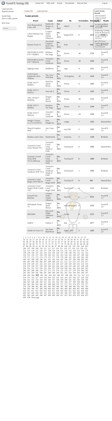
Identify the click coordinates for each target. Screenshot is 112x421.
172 (32, 257)
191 (45, 259)
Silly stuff (50, 3)
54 (53, 242)
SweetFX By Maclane (32, 197)
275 (61, 270)
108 (32, 248)
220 (32, 264)
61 (75, 242)
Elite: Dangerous (50, 122)
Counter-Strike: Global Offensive (49, 35)
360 (82, 282)
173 (36, 257)
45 (24, 242)
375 (78, 284)
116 (65, 248)
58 (65, 242)
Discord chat (82, 3)
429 (36, 293)
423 (78, 291)
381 (36, 286)
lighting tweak (33, 69)
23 (85, 237)
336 (49, 280)
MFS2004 (31, 214)
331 (28, 280)
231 (78, 264)
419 (61, 291)
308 (66, 275)
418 (57, 291)
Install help (6, 16)
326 (74, 278)
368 (49, 284)
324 (65, 278)
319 (45, 278)
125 (36, 251)
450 (57, 295)
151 (78, 253)
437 (70, 293)
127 (45, 251)
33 (53, 240)
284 (32, 273)
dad (65, 223)
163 (61, 255)
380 (32, 286)
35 (59, 240)
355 (61, 282)
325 (70, 278)
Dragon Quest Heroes (48, 99)
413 (36, 291)
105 (86, 246)
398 (41, 289)
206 (41, 262)
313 (87, 275)
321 (53, 278)
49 (37, 242)
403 (61, 289)
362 (24, 284)
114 (57, 248)
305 (54, 275)
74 (49, 244)
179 (61, 257)
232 (82, 264)
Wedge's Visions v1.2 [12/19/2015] (34, 122)
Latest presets (7, 9)
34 (56, 240)
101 (69, 246)
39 (72, 240)
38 (68, 240)
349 (36, 282)
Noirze (66, 53)
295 (78, 273)
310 (74, 275)
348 (32, 282)
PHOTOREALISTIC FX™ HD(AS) (35, 61)
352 (49, 282)
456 (82, 295)
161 (53, 255)
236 (32, 266)
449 (53, 295)
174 (41, 257)
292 (65, 273)
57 (62, 242)
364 (32, 284)
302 (41, 275)
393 (86, 286)
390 (74, 286)
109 (36, 248)
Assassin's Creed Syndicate (50, 61)
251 (28, 268)
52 (46, 242)
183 (78, 257)
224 (49, 264)
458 (24, 297)
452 (65, 295)
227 (61, 264)
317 (36, 278)
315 (28, 278)
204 (32, 262)
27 (33, 240)
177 (53, 257)
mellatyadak (101, 47)
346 (24, 282)
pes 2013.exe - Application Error (102, 42)
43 (84, 240)
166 (74, 255)
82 (75, 244)
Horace (99, 38)
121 (85, 248)
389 (70, 286)
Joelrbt (66, 214)
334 (41, 280)
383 (45, 286)
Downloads (69, 3)
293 (70, 273)
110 (41, 248)
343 (78, 280)
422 (74, 291)
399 (45, 289)
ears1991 (67, 129)
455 (78, 295)
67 (27, 244)
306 (58, 275)
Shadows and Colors (35, 137)
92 (40, 246)
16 (63, 237)
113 (53, 248)
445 (36, 295)
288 (49, 273)
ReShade (104, 26)
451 (61, 295)
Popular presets (8, 11)
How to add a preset (9, 18)
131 (61, 251)
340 (65, 280)
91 (37, 246)
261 (70, 268)
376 (82, 284)
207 (45, 262)
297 (86, 273)
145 (53, 253)
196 (65, 259)
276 (65, 270)
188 (32, 259)
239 (45, 266)
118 (73, 248)
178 (57, 257)
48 (33, 242)
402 (57, 289)
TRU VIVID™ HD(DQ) (33, 99)
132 (65, 251)
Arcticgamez (69, 76)
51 (43, 242)
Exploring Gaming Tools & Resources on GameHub (102, 32)
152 (82, 253)
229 (70, 264)
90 (33, 246)
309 (70, 275)
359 (78, 282)
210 (57, 262)
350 (41, 282)
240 (49, 266)
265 (86, 268)
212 (65, 262)
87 (24, 246)
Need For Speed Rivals (49, 83)
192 (49, 259)
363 (28, 284)
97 (56, 246)
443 (28, 295)
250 (24, 268)
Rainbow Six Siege (49, 53)
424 (82, 291)
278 (74, 270)
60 (72, 242)
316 (32, 278)
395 (28, 289)
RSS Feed (6, 23)
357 (70, 282)
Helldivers (50, 69)
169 (86, 255)
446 (41, 295)
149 (70, 253)
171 (28, 257)
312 (83, 275)
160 (49, 255)
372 (65, 284)
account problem (101, 24)
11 (47, 237)
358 (74, 282)
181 (70, 257)
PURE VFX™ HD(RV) (33, 84)
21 (78, 237)
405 (70, 289)
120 (81, 248)
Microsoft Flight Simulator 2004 (49, 214)
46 (27, 242)
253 (36, 268)
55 (56, 242)
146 (57, 253)
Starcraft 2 (50, 91)
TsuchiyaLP (68, 147)
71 (40, 244)
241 (53, 266)
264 (82, 268)
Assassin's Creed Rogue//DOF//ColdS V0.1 (35, 188)
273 (53, 270)
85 (84, 244)
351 (45, 282)
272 (49, 270)
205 (36, 262)
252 (32, 268)
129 (53, 251)
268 (32, 270)
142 (41, 253)
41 (78, 240)
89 (30, 246)
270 (41, 270)
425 (86, 291)
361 (86, 282)
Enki (66, 45)
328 (82, 278)
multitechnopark (70, 205)
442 (24, 295)
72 (43, 244)
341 (70, 280)
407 (78, 289)
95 (49, 246)
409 (86, 289)
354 (57, 282)
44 (87, 240)
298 (24, 275)
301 (37, 275)
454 (74, 295)
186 (24, 259)
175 (45, 257)
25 (27, 240)
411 (28, 291)
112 (49, 248)
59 (68, 242)
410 (24, 291)
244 (65, 266)
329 (86, 278)
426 (24, 293)
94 (46, 246)
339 (61, 280)
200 (82, 259)
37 (65, 240)
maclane (67, 197)
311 (79, 275)
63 (81, 242)
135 (78, 251)
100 (65, 246)
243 (61, 266)
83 (78, 244)
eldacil (66, 26)
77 (59, 244)
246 (74, 266)
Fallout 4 (49, 223)
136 (82, 251)
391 (78, 286)
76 (56, 244)
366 (41, 284)
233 (86, 264)
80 (68, 244)
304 (50, 275)
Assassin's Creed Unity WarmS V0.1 (34, 147)
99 (62, 246)
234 (24, 266)
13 (53, 237)
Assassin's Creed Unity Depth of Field (50, 146)
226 (57, 264)
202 (24, 262)
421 (69, 291)
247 (78, 266)
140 (32, 253)
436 (65, 293)
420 (65, 291)
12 (50, 237)
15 (59, 237)
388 (65, 286)
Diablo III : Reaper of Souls (50, 26)
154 (24, 255)
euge (66, 69)
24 (24, 240)
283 (28, 273)
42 (81, 240)
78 (62, 244)
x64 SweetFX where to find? (100, 17)
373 (70, 284)
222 (41, 264)
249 (86, 266)
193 (53, 259)
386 (57, 286)
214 (74, 262)
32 (49, 240)
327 (78, 278)
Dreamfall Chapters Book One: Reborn (50, 44)
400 (49, 289)
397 (36, 289)
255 (45, 268)
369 (53, 284)
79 (65, 244)
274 (57, 270)
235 (28, 266)
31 (46, 240)
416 (49, 291)
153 (86, 253)
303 (45, 275)
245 (70, 266)
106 (24, 248)
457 (86, 295)
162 (57, 255)
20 (75, 237)
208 (49, 262)
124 (32, 251)
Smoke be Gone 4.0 (35, 230)
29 (40, 240)
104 (82, 246)
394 (24, 289)
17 (66, 237)
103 (78, 246)
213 (69, 262)
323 (61, 278)
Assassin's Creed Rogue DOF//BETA (35, 180)
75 (53, 244)
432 (49, 293)
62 (78, 242)
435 (61, 293)
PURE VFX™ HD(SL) (33, 91)
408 (82, 289)
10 (44, 237)
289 (53, 273)
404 (65, 289)
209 (53, 262)
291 (61, 273)
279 (78, 270)
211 (61, 262)
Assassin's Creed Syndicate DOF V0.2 (35, 171)
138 (24, 253)
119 (77, 248)
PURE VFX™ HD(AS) (33, 114)
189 (36, 259)
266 (24, 270)
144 (49, 253)
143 (45, 253)
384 (49, 286)
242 (57, 266)
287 (45, 273)
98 (59, 246)
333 (36, 280)
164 (65, 255)
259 (61, 268)
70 (37, 244)
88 (27, 246)
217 (86, 262)
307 (62, 275)
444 (32, 295)
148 (65, 253)
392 (82, 286)
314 (24, 278)
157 (36, 255)
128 (49, 251)
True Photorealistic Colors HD (34, 26)
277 (70, 270)
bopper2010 (68, 35)
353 (53, 282)
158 (41, 255)
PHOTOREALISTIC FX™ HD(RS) (35, 53)
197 (70, 259)
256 (49, 268)
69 (33, 244)
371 (61, 284)
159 (45, 255)
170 (24, 257)
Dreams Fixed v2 (34, 45)
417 (53, 291)
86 (87, 244)
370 (57, 284)
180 (65, 257)
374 (74, 284)
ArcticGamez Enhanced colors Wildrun (33, 76)
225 (53, 264)
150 (74, 253)
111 (45, 248)
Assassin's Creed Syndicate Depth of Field (50, 170)
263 (78, 268)
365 (36, 284)
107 (28, 248)
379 (28, 286)
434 (57, 293)
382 (41, 286)
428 (32, 293)
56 (59, 242)
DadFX (30, 223)
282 (24, 273)
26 (30, 240)
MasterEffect (106, 122)
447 (45, 295)
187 (28, 259)
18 (69, 237)
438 (74, 293)
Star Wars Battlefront (50, 230)
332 (32, 280)
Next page (35, 297)
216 (82, 262)
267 (28, 270)
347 (28, 282)
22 (82, 237)
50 (40, 242)
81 (72, 244)
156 (32, 255)
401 (53, 289)
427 (28, 293)
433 (53, 293)
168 (82, 255)
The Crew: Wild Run (50, 76)
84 (81, 244)
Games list (39, 3)
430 (41, 293)
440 (82, 293)
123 (28, 251)
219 (28, 264)
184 (82, 257)
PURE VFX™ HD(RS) (33, 106)
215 (78, 262)
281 (86, 270)
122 (24, 251)
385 (53, 286)
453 (70, 295)
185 (86, 257)
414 (40, 291)
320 (49, 278)
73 (46, 244)
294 (74, 273)
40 (75, 240)
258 (57, 268)
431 (45, 293)
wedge (66, 122)
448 (49, 295)
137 (86, 251)
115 (61, 248)
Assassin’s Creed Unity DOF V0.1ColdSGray (34, 158)
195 (61, 259)
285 (36, 273)
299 (28, 275)
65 (87, 242)
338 (57, 280)
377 (86, 284)
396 (32, 289)
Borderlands (50, 137)
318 (41, 278)
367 (45, 284)
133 (70, 251)
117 (69, 248)
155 (28, 255)
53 (49, 242)
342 (74, 280)
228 (65, 264)
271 (45, 270)
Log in (104, 3)
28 (37, 240)
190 (41, 259)
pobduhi (99, 28)
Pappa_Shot (68, 230)
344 (82, 280)
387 (61, 286)
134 (74, 251)
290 (57, 273)
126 (41, 251)
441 (86, 293)
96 (53, 246)
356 (65, 282)
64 (84, 242)
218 (24, 264)
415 (45, 291)
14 (56, 237)
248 (82, 266)
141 (36, 253)
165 (70, 255)
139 (28, 253)
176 (49, 257)
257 (53, 268)
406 (74, 289)
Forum (59, 3)
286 (41, 273)
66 (24, 244)
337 (53, 280)
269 (36, 270)
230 (74, 264)
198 (74, 259)
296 (82, 273)
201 (86, 259)
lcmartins (67, 137)
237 (36, 266)
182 (74, 257)
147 (61, 253)
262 (74, 268)
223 (45, 264)
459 (28, 297)
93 (43, 246)
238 (41, 266)
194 (57, 259)
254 (41, 268)
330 (24, 280)
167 (78, 255)
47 (30, 242)
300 (32, 275)
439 (78, 293)
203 (28, 262)
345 (86, 280)
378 (24, 286)
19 (72, 237)
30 (43, 240)
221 (36, 264)
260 (65, 268)
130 (57, 251)
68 (30, 244)
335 (45, 280)
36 (62, 240)
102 (74, 246)
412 (32, 291)
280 (82, 270)
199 (78, 259)
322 (57, 278)
